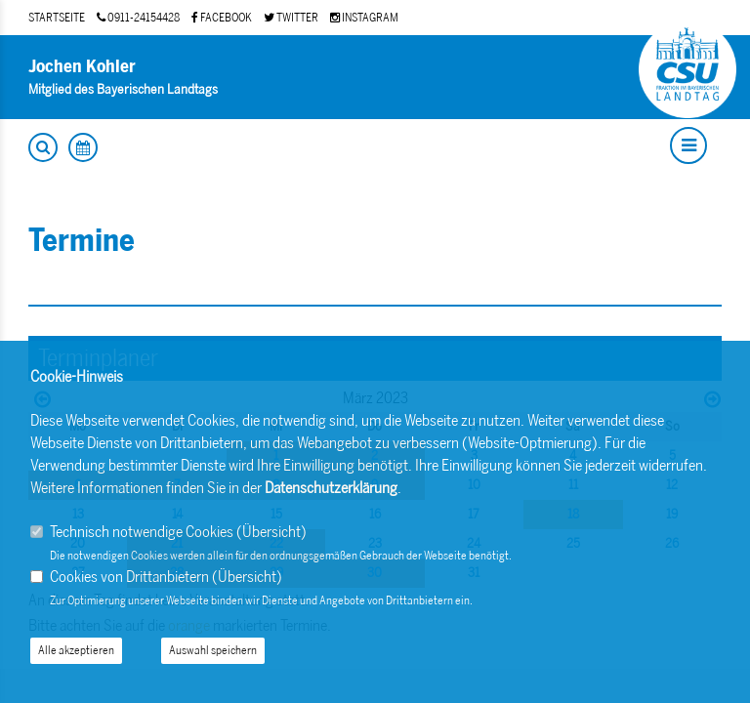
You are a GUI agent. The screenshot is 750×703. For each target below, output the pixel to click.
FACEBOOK (221, 17)
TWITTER (291, 17)
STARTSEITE (56, 17)
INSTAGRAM (364, 17)
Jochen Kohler (82, 66)
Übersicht (271, 531)
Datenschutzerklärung (331, 487)
